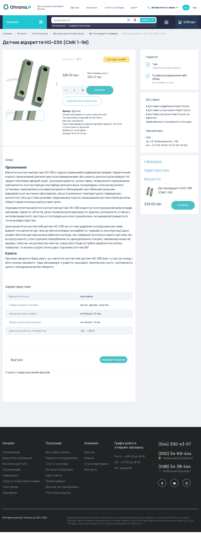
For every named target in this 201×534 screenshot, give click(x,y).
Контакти (92, 7)
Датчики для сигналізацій (71, 33)
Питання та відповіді (59, 471)
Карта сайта (54, 477)
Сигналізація (42, 33)
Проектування (55, 483)
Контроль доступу (15, 465)
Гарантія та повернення (62, 460)
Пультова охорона (58, 494)
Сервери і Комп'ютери (79, 25)
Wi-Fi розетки (59, 25)
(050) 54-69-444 (174, 455)
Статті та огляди (114, 7)
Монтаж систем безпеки (62, 489)
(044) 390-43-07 (174, 446)
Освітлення (10, 489)
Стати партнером (96, 465)
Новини (89, 460)
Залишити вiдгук (113, 361)
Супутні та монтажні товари (21, 483)
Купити (100, 90)
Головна (10, 33)
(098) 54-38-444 (174, 468)
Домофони (10, 494)
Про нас (74, 7)
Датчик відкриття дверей (106, 33)
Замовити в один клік (82, 102)
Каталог (24, 33)
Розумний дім (11, 471)
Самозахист (11, 477)
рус (195, 7)
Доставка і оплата (58, 454)
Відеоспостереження (17, 460)
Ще (134, 7)
